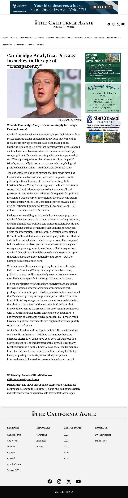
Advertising (41, 435)
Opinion (11, 446)
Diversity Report (103, 435)
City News (12, 440)
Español (11, 458)
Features (11, 452)
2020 (66, 452)
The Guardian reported (47, 201)
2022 (66, 440)
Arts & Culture (14, 464)
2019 (66, 458)
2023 (66, 435)
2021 (66, 446)
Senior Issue (101, 440)
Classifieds (41, 440)
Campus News (14, 435)
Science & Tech (14, 470)
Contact (39, 446)
